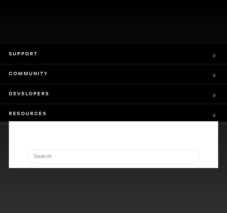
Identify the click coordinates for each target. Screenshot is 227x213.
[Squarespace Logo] (113, 157)
